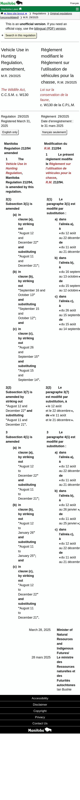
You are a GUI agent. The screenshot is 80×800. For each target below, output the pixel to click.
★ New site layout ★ (15, 13)
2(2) (9, 387)
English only (9, 132)
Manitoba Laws (11, 9)
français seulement (54, 132)
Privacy (40, 717)
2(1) (9, 199)
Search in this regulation (20, 35)
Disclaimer (40, 704)
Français (74, 3)
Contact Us (40, 723)
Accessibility (40, 698)
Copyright (40, 711)
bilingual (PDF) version (50, 28)
